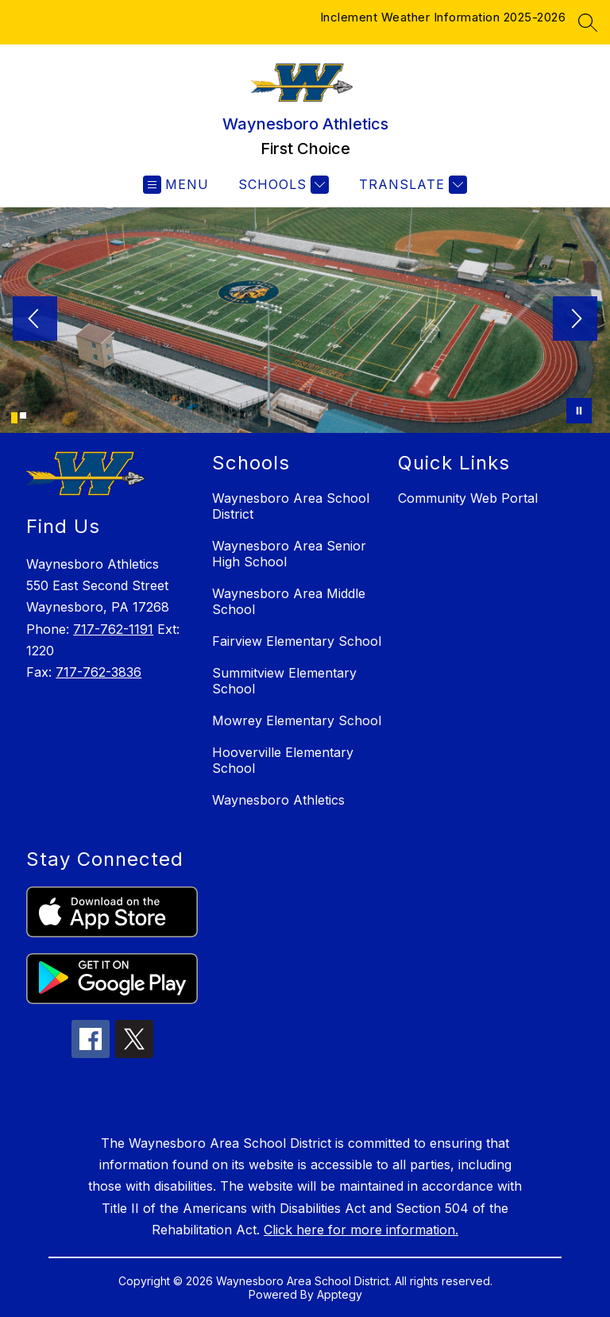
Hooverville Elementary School (282, 760)
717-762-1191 (113, 629)
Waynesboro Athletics (278, 800)
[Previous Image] (35, 320)
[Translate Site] (411, 185)
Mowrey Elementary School (296, 720)
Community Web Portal (468, 498)
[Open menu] (176, 185)
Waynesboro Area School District (290, 506)
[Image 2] (23, 415)
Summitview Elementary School (284, 681)
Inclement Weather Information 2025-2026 (443, 17)
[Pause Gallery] (579, 410)
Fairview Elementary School (296, 641)
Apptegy (339, 1294)
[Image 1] (14, 417)
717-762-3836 (98, 672)
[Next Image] (575, 320)
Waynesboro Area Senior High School (289, 554)
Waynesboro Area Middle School (288, 601)
